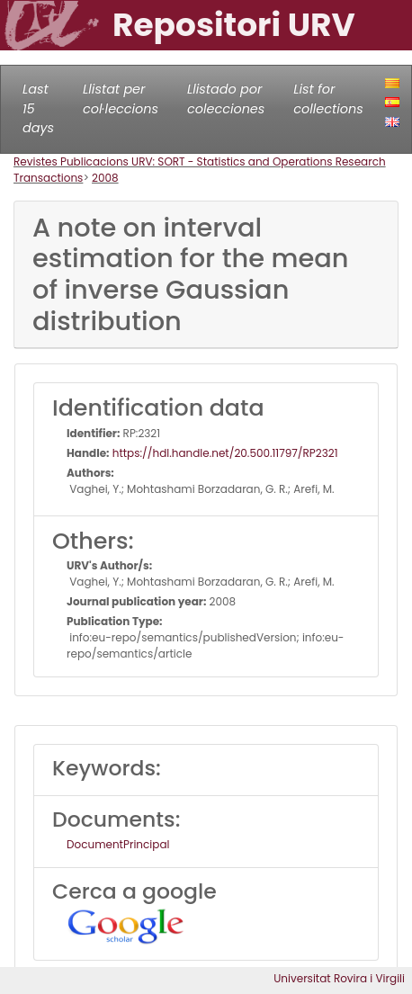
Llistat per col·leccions (120, 99)
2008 (105, 177)
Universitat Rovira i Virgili (339, 978)
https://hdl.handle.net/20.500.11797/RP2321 (224, 453)
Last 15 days (38, 108)
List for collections (328, 99)
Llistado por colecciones (225, 99)
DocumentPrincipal (118, 844)
